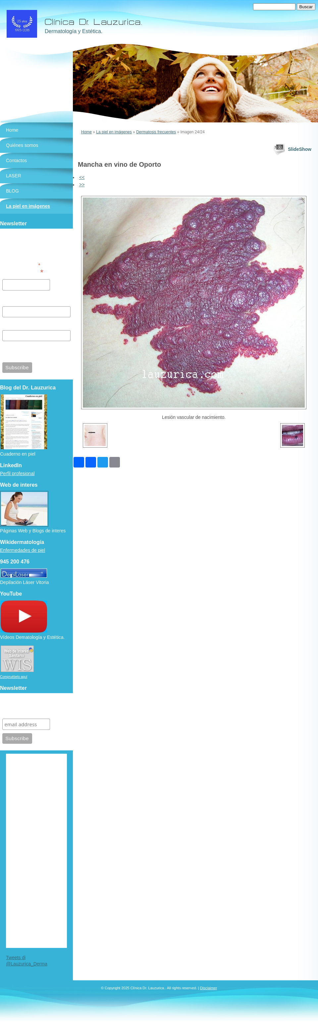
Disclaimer (208, 988)
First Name (16, 299)
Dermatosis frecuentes (156, 132)
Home (86, 132)
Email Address (22, 272)
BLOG (12, 191)
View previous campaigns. (29, 346)
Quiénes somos (22, 145)
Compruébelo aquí (13, 677)
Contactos (16, 160)
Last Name (15, 323)
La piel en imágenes (114, 132)
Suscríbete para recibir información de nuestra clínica (31, 706)
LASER (13, 175)
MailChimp (39, 355)
